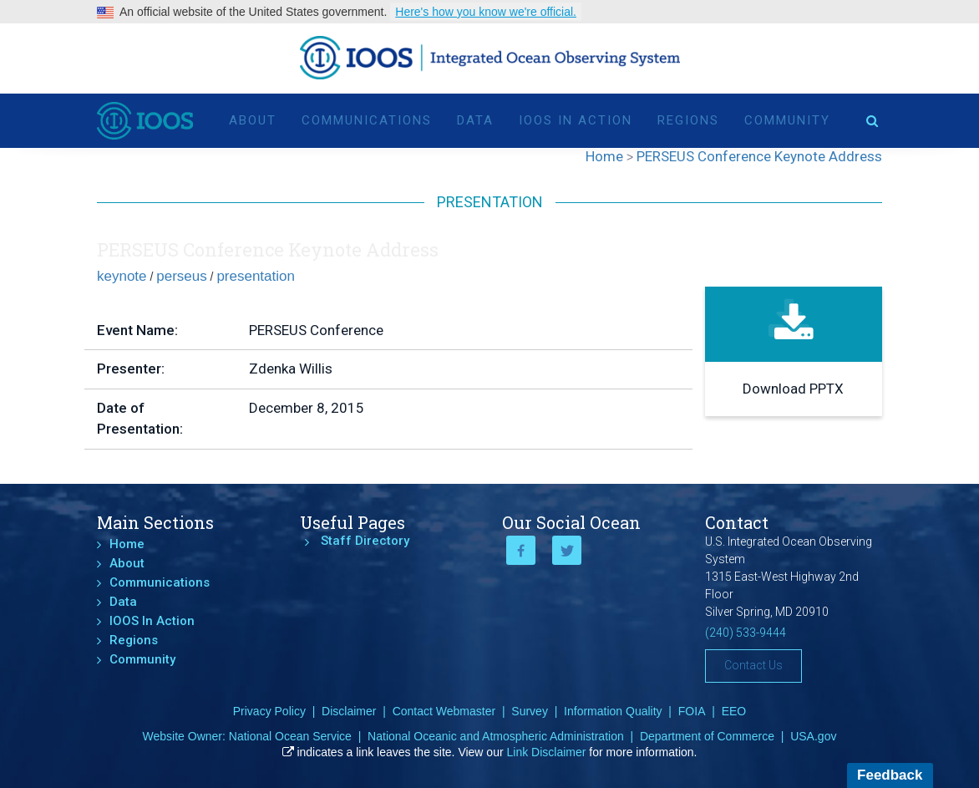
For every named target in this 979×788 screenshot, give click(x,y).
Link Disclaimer (546, 752)
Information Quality (613, 711)
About (252, 118)
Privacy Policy (269, 711)
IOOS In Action (575, 118)
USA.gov (813, 736)
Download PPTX (793, 388)
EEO (734, 711)
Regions (688, 118)
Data (475, 118)
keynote (122, 276)
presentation (255, 276)
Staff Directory (365, 540)
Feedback (889, 775)
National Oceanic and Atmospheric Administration (496, 736)
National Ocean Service (290, 736)
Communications (367, 118)
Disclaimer (349, 711)
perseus (181, 276)
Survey (529, 711)
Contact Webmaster (444, 711)
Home (127, 544)
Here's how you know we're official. (485, 11)
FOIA (692, 711)
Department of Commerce (707, 736)
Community (787, 118)
